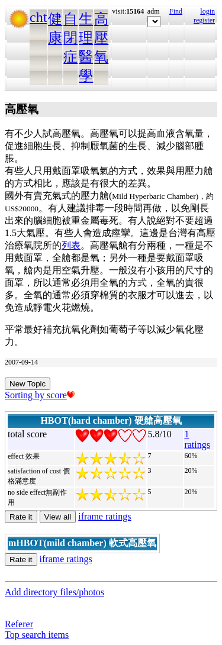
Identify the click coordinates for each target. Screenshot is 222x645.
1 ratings (197, 439)
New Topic (27, 383)
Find (175, 11)
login (207, 11)
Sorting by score (40, 395)
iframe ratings (104, 516)
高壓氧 (101, 37)
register (204, 20)
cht (38, 17)
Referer (19, 624)
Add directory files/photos (54, 592)
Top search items (37, 635)
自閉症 (70, 37)
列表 (71, 245)
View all (58, 516)
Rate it (21, 516)
